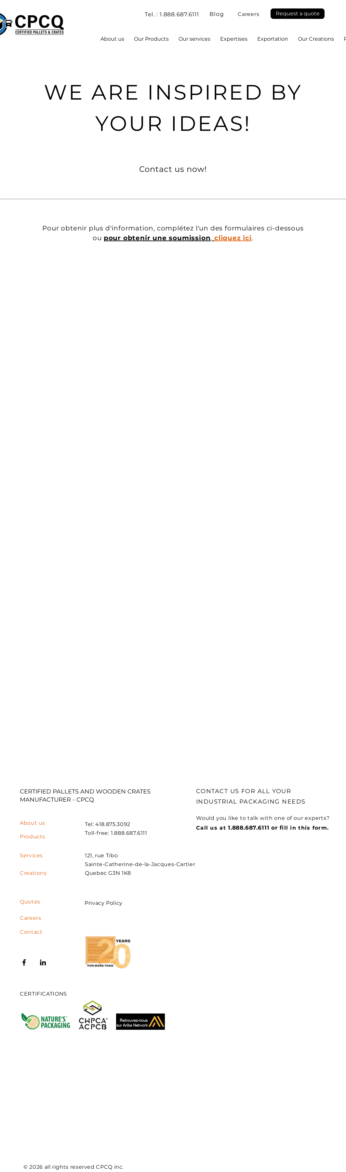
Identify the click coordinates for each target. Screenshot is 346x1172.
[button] (298, 13)
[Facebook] (24, 962)
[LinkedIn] (43, 962)
